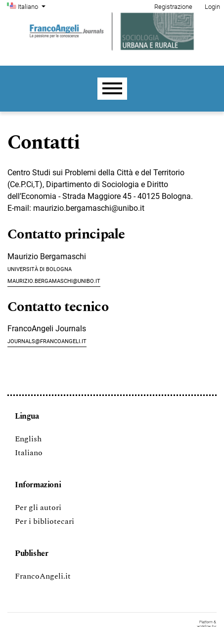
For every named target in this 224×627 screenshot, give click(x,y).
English (28, 439)
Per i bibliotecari (44, 521)
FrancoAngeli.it (43, 576)
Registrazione (173, 6)
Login (212, 6)
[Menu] (112, 89)
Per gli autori (38, 507)
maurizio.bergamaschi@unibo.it (53, 280)
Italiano (32, 5)
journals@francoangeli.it (47, 340)
